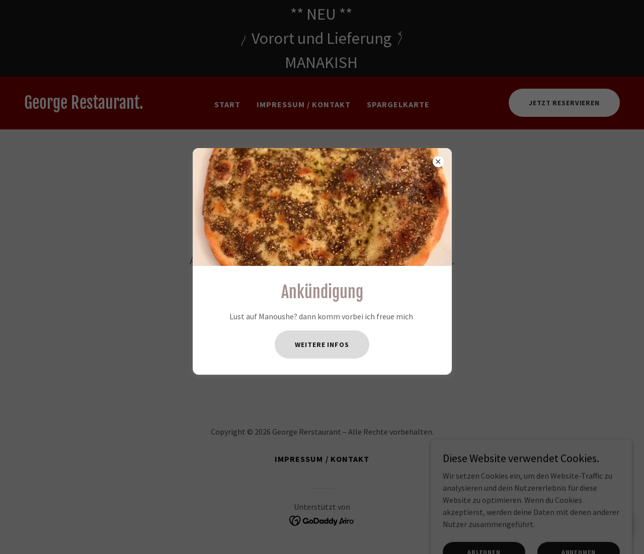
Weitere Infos (322, 344)
